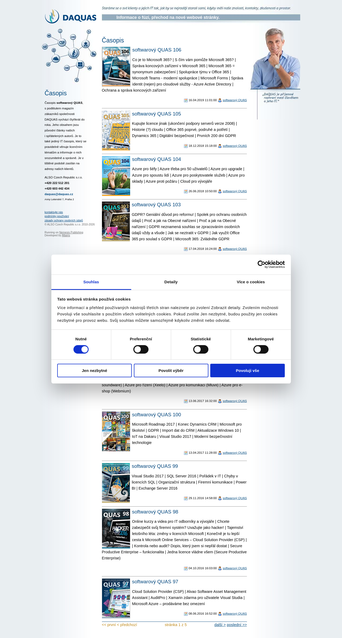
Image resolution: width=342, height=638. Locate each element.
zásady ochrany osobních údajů (64, 220)
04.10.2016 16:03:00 (203, 568)
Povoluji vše (247, 370)
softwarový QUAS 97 (155, 581)
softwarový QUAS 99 (155, 466)
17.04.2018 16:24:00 (203, 248)
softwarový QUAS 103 (156, 204)
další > (220, 625)
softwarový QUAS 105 (156, 114)
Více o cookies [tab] (251, 281)
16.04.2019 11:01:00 (203, 100)
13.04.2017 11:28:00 (203, 452)
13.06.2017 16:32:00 (203, 401)
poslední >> (237, 625)
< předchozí (127, 625)
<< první (109, 625)
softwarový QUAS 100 (156, 414)
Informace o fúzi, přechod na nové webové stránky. (168, 17)
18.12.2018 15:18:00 (203, 145)
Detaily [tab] (171, 281)
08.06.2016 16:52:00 (203, 613)
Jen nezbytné (94, 370)
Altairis (66, 235)
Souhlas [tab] (91, 281)
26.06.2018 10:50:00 (203, 191)
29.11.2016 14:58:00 (203, 498)
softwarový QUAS (235, 100)
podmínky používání (57, 216)
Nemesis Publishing (71, 232)
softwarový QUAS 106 (156, 50)
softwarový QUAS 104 (156, 159)
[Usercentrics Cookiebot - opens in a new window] (261, 264)
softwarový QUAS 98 (155, 512)
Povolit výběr (170, 370)
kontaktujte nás (54, 212)
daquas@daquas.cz (59, 194)
